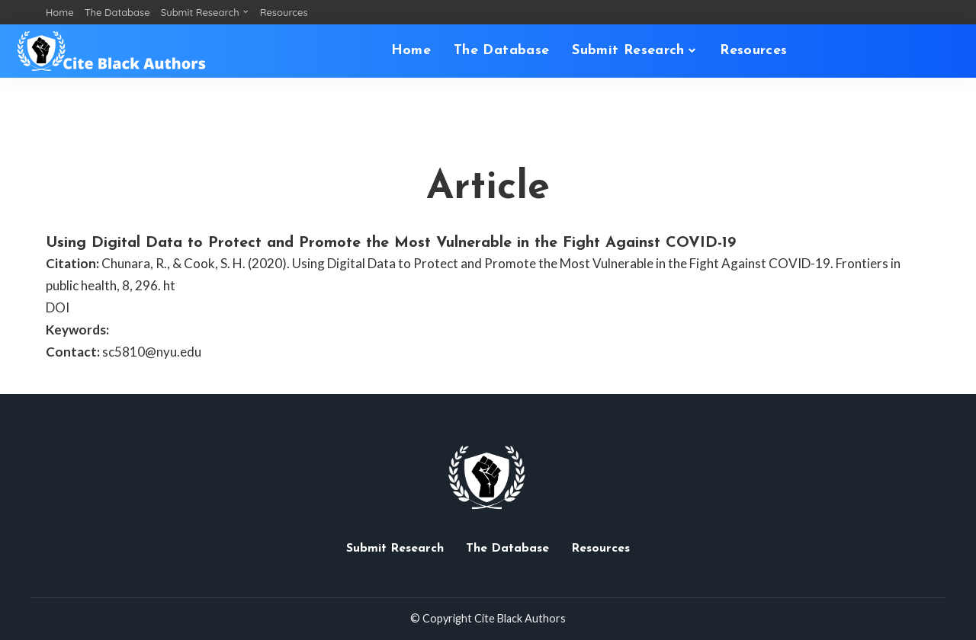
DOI (57, 307)
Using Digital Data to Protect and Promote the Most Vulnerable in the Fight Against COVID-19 (391, 243)
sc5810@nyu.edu (151, 352)
